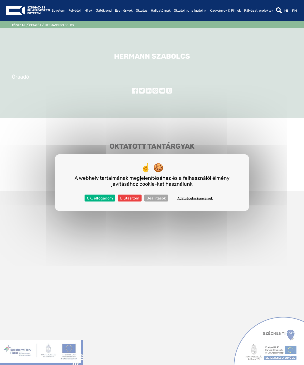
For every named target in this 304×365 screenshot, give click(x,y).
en (294, 11)
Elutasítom (129, 198)
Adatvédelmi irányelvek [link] (195, 198)
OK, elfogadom (100, 198)
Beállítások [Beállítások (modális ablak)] (156, 198)
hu (287, 11)
